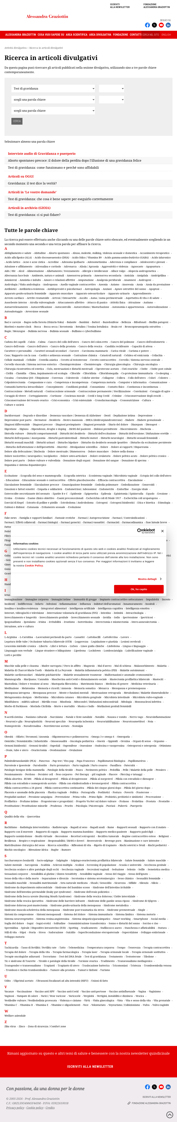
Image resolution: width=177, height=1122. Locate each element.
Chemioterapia (92, 364)
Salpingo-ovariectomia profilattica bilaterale (96, 860)
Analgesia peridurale (109, 280)
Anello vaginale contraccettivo (78, 284)
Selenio (131, 869)
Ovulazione (75, 750)
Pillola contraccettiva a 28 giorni (23, 787)
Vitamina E (42, 1005)
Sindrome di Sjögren (145, 900)
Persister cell (45, 774)
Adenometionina (97, 262)
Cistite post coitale (161, 368)
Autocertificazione (41, 307)
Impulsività (152, 599)
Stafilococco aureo (111, 927)
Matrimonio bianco (92, 683)
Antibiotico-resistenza (31, 289)
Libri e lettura (58, 646)
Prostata (151, 801)
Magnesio (89, 665)
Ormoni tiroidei (38, 745)
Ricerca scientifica (58, 845)
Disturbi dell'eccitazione (102, 433)
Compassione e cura (40, 382)
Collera (121, 377)
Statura (162, 927)
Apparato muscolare (61, 293)
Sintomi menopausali (49, 914)
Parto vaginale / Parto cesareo (90, 765)
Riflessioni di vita (81, 845)
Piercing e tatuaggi (131, 774)
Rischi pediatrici (157, 845)
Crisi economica (61, 400)
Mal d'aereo (104, 665)
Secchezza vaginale (73, 869)
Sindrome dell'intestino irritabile (112, 887)
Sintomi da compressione (19, 914)
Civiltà (9, 373)
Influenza (85, 604)
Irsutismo (69, 621)
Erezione (162, 493)
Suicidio (70, 932)
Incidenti (9, 604)
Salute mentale (13, 865)
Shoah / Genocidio (101, 882)
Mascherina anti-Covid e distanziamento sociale (79, 679)
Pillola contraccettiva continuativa (64, 787)
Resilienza (10, 840)
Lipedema (80, 650)
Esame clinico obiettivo (41, 498)
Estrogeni (102, 502)
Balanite (71, 322)
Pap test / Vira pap (63, 760)
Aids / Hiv (10, 271)
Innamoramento (132, 604)
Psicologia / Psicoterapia (89, 805)
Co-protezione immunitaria (137, 373)
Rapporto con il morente (18, 831)
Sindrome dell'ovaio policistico (91, 891)
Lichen (74, 646)
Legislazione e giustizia (104, 641)
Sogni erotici (43, 923)
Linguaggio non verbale (18, 650)
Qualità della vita (14, 816)
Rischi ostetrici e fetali (132, 845)
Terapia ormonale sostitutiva (148, 952)
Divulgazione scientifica (83, 447)
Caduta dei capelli (14, 341)
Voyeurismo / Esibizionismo (124, 1005)
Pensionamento (13, 774)
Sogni (30, 923)
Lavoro (125, 637)
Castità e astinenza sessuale (55, 355)
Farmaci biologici (48, 522)
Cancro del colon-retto (95, 341)
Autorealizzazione (157, 307)
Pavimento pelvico (96, 769)
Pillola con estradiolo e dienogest (135, 778)
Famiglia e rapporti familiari (36, 517)
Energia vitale (140, 489)
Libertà (43, 646)
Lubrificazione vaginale (139, 650)
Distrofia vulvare (14, 433)
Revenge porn (113, 840)
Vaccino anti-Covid (68, 991)
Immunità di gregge (85, 599)
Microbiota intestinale (117, 697)
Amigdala (142, 275)
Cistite (144, 368)
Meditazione (11, 688)
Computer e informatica (133, 382)
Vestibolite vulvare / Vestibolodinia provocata (30, 1000)
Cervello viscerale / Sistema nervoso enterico (30, 364)
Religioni (164, 836)
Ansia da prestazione (158, 284)
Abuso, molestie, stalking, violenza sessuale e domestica (105, 253)
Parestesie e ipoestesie (17, 765)
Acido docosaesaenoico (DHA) (52, 257)
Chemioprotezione (70, 364)
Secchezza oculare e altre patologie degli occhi (31, 869)
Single (141, 909)
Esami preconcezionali (70, 498)
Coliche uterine (91, 377)
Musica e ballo (86, 706)
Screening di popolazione (101, 865)
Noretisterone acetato (56, 726)
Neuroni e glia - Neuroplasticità (24, 721)
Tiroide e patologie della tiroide (57, 961)
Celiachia (157, 355)
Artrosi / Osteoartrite (64, 298)
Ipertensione (130, 617)
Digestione (10, 429)
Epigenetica (91, 493)
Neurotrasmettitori (134, 721)
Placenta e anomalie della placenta (24, 792)
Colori (152, 377)
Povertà (128, 792)
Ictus (7, 595)
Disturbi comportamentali (42, 433)
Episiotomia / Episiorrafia (128, 493)
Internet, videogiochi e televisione (24, 612)
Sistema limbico (125, 914)
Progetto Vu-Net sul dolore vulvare (96, 801)
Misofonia (65, 701)
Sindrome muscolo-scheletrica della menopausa (32, 909)
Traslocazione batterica (96, 965)
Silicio (154, 882)
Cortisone (56, 395)
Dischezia (145, 429)
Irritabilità (55, 621)
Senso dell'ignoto (138, 874)
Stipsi (23, 932)
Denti (107, 415)
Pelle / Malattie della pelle (138, 769)
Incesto (166, 599)
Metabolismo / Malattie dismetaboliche (146, 692)
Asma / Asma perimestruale (107, 298)
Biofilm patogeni (158, 322)
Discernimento (128, 429)
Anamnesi (130, 280)
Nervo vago (136, 717)
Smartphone (141, 918)
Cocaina (9, 377)
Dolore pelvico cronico (153, 456)
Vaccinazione (24, 991)
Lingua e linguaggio (134, 646)
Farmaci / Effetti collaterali (19, 522)
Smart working (122, 918)
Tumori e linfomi (87, 970)
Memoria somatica (85, 688)
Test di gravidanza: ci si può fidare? (34, 215)
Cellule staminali (14, 359)
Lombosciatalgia (113, 650)
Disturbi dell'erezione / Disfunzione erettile (144, 433)
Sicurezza (120, 882)
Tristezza (136, 965)
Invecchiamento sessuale (85, 617)
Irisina (42, 621)
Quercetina (33, 816)
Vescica (140, 996)
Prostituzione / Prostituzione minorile (26, 805)
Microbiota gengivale (89, 697)
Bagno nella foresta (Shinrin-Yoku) (44, 322)
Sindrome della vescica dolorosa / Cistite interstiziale (104, 896)
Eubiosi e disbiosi (14, 507)
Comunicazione (158, 382)
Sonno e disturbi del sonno (124, 923)
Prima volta (79, 796)
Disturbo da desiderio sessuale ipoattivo (104, 442)
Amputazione (86, 280)
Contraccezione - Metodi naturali (23, 391)
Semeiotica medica (159, 869)
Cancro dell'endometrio (151, 341)
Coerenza (57, 377)
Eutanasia (33, 507)
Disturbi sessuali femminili (142, 438)
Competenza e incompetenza (71, 382)
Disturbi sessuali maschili (19, 442)
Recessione (61, 836)
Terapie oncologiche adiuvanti (22, 956)
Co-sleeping (162, 373)
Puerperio (136, 805)
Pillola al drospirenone (74, 778)
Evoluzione (74, 507)
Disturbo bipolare (68, 442)
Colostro (163, 377)
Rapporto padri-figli (141, 831)
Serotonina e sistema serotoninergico (93, 878)
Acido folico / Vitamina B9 (87, 257)
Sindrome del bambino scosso (72, 887)
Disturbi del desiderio (72, 433)
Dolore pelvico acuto (125, 456)
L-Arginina (10, 637)
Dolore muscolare (98, 451)
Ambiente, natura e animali (48, 275)
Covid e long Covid (98, 395)
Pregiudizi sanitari (15, 796)
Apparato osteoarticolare (90, 293)
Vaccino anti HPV (44, 991)
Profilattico (10, 801)
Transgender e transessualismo (22, 965)
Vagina (142, 991)
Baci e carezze (12, 322)
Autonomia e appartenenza (128, 307)
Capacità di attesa (142, 346)
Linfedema (113, 646)
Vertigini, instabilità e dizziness (115, 996)
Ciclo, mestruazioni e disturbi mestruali (70, 368)
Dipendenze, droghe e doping (48, 429)
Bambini (84, 322)
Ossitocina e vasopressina (109, 745)
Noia (150, 721)
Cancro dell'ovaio (14, 346)
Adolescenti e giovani (152, 262)
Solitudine (60, 923)
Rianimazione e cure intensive (141, 840)
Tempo (121, 947)
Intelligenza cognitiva (110, 608)
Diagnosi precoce (43, 424)
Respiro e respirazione (32, 840)
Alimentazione (35, 271)
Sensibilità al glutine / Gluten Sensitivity (54, 874)
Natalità (99, 717)
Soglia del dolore (14, 923)
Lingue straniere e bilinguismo (53, 650)
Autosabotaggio (13, 311)
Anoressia (128, 284)
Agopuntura (153, 266)
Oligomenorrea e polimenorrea (70, 736)
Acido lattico (13, 262)
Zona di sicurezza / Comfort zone (47, 1026)
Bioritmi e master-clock (17, 326)
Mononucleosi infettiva (148, 701)
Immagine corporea (37, 599)
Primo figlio (95, 796)
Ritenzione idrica (38, 849)
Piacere (113, 774)
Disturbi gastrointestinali (62, 438)
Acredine (53, 262)
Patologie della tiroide (60, 769)
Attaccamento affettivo (71, 302)
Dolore (104, 447)
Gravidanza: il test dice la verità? (32, 183)
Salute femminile (135, 860)
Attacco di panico (97, 302)
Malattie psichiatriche (48, 674)
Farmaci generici (70, 522)
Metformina (41, 697)
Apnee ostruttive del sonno (130, 289)
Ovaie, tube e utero (17, 750)
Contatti (136, 34)
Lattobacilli (93, 637)
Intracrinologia (134, 612)
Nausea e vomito (117, 717)
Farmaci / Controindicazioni (129, 517)
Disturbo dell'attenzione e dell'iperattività (30, 447)
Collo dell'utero (137, 377)
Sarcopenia (31, 865)
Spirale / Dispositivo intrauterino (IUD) (43, 927)
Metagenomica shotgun (18, 697)
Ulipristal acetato (23, 980)
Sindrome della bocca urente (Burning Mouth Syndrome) (37, 896)
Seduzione (118, 869)
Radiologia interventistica (35, 827)
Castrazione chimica (85, 355)
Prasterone (142, 792)
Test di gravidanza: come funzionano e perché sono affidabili (53, 167)
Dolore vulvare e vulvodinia (44, 460)
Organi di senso (142, 741)
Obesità (8, 736)
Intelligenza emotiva (138, 608)
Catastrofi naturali (110, 355)
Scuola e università (130, 865)
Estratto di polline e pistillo (42, 502)
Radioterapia (60, 827)
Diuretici (62, 447)
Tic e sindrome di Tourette (20, 961)
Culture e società (14, 404)
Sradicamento (89, 927)
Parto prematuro (60, 765)
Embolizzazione (130, 484)
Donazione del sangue (106, 460)
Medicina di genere (117, 683)
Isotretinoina (85, 621)
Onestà (101, 741)
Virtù (87, 1000)
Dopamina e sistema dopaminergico (25, 465)
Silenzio (143, 882)
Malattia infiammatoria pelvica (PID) (96, 670)
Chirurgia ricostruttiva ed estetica (24, 368)
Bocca (37, 326)
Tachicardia (11, 947)
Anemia (103, 284)
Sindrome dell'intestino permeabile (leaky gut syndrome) (37, 891)
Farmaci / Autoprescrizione (94, 517)
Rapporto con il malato (153, 827)
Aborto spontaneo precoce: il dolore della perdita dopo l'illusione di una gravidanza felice (74, 160)
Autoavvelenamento (16, 307)
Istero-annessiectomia (144, 621)
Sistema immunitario (100, 914)
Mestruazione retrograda (106, 692)
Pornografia (88, 792)
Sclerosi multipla (62, 865)
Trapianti (49, 965)
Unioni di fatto (99, 980)
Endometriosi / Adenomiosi (80, 489)
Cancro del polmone (122, 341)
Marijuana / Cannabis (36, 679)
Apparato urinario (119, 293)
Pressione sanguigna (40, 796)
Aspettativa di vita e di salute (142, 298)
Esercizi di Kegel (14, 502)
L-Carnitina (26, 637)
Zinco (22, 1026)
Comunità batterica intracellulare (24, 386)
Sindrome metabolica (116, 905)
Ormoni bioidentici (15, 745)
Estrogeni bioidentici (122, 502)
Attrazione (134, 302)
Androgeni (145, 280)
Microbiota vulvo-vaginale (148, 697)
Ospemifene (70, 745)
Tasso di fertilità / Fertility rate (39, 947)
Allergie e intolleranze (95, 271)
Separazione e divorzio (55, 878)
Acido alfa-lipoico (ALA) (18, 257)
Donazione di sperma (134, 460)
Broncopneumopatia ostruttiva (143, 326)
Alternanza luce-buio (16, 275)
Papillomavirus (137, 760)
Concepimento (54, 386)
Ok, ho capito (139, 589)
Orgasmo (159, 741)
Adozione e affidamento (18, 266)
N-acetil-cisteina (13, 717)
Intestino (106, 612)
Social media (158, 918)
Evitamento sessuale (53, 507)
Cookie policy (34, 1108)
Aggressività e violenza (115, 266)
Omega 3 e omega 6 (102, 736)
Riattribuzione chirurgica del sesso (24, 845)
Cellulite (31, 359)
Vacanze (9, 991)
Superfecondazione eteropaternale (98, 932)
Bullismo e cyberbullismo (86, 331)
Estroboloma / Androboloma (77, 502)
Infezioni (51, 604)
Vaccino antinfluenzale (122, 991)
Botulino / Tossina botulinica (92, 326)
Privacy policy (15, 1108)
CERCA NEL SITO (150, 34)
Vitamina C (10, 1005)
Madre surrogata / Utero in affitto (61, 665)
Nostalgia (77, 726)
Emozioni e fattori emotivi (19, 489)
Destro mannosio (73, 420)
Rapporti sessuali (127, 827)
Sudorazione (56, 932)
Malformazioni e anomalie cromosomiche (129, 674)
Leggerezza (81, 641)
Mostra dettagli (147, 579)
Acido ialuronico (161, 257)
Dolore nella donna (123, 451)
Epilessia (106, 493)
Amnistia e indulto (30, 280)
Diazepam (137, 424)
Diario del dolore (118, 424)
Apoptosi (154, 289)
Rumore (66, 849)
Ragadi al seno (79, 827)
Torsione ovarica (88, 961)
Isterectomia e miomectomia (112, 621)
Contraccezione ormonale (61, 391)
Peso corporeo (64, 774)
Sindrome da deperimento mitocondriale (28, 887)
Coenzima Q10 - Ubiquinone (33, 377)
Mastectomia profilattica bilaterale (130, 679)
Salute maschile (157, 860)
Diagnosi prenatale (95, 424)
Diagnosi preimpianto (68, 424)
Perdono (30, 774)
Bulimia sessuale (59, 331)
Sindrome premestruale (121, 909)
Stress (42, 932)
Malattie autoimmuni (132, 670)
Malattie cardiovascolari (18, 674)
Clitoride (75, 373)
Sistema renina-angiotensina (52, 918)
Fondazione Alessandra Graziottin (156, 5)
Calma (41, 341)
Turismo (105, 970)
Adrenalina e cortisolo (48, 266)
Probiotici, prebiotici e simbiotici (124, 796)
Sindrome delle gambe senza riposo (109, 900)
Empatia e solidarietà (50, 489)
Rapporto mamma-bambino (77, 831)
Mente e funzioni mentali (73, 692)
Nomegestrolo (12, 726)
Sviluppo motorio (14, 936)
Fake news (10, 517)
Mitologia (126, 701)
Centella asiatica (48, 359)
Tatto (62, 947)
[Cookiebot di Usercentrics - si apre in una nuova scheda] (140, 531)
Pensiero (161, 769)
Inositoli (150, 604)
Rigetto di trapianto (105, 845)
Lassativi (79, 637)
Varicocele (75, 996)
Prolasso (124, 801)
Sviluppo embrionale (153, 932)
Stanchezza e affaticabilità (140, 927)
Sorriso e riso (150, 923)
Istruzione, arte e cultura (19, 626)
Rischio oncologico (15, 849)
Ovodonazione (58, 750)
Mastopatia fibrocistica (65, 683)
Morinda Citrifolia (40, 706)
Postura (117, 792)
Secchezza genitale (155, 865)
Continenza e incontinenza (142, 386)
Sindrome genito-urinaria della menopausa (75, 905)
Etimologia (164, 502)
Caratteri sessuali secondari (51, 350)
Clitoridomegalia (108, 373)
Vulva (146, 1005)
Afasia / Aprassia (89, 266)
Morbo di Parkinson (15, 706)
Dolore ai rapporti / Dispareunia (129, 447)
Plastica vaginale (57, 792)
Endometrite (106, 489)
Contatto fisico (116, 386)
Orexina (125, 741)
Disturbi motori (89, 438)
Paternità (129, 765)
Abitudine (40, 253)
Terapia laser (89, 952)
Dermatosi (40, 420)
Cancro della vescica (90, 346)
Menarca (104, 688)
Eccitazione (11, 475)
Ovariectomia (39, 750)
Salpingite (62, 860)
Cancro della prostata (63, 346)
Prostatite (164, 801)
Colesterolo (72, 377)
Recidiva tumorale (108, 836)
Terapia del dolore (15, 952)
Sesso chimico (126, 878)
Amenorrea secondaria (107, 275)
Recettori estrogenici (83, 836)
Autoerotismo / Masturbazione (91, 307)
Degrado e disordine (35, 415)
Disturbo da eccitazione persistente (151, 442)
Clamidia (21, 373)
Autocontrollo (63, 307)
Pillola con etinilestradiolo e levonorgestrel (84, 783)
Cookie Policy (34, 565)
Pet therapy (82, 774)
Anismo (115, 284)
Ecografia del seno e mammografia (41, 475)
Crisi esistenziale (82, 400)
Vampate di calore (27, 996)
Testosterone (133, 956)
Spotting (73, 927)
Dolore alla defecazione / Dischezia (24, 451)
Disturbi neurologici (112, 438)
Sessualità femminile (148, 878)
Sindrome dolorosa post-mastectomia (26, 905)
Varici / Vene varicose (53, 996)
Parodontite (40, 765)
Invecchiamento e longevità (20, 617)
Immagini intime (61, 599)
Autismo (148, 302)
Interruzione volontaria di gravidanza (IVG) (72, 612)
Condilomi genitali (76, 386)
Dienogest (151, 424)
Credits (50, 1108)
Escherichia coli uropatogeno (141, 498)
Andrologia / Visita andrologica (22, 284)
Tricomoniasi (120, 965)
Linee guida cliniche (92, 646)
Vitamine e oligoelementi (65, 1005)
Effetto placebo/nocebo (81, 480)
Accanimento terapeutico (154, 253)
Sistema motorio (146, 914)
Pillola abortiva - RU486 (17, 778)
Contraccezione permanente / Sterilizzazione (104, 391)
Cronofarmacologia (106, 400)
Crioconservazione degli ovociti (143, 395)
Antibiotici (10, 289)
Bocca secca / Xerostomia (58, 326)
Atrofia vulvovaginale (42, 302)
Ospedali (55, 745)
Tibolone (149, 956)
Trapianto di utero (68, 965)
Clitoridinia (89, 373)
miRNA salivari (30, 701)
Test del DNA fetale (70, 956)
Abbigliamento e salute (17, 253)
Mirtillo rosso (49, 701)
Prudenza (56, 805)
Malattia (162, 665)
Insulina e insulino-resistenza (21, 608)
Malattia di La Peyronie (58, 670)
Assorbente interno (15, 302)
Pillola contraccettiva (124, 783)
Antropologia (92, 289)
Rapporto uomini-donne (18, 836)
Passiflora (115, 765)
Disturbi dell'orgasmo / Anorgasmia (24, 438)
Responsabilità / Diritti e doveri (66, 840)
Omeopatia (123, 736)
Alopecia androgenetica (142, 271)
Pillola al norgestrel (101, 778)
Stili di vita (10, 932)
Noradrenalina (32, 726)
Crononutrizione (129, 400)
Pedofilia (115, 769)
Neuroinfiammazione (158, 717)
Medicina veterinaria (143, 683)
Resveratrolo (94, 840)
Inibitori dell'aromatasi (107, 604)
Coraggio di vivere (15, 395)
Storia (32, 932)
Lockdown (95, 650)
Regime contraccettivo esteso (139, 836)
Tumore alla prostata (62, 970)
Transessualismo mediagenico (135, 961)
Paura (79, 769)
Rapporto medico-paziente (111, 831)
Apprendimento (142, 293)
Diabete (129, 420)
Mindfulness (11, 701)
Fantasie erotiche (65, 517)
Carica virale (118, 350)
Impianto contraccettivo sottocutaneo (121, 599)
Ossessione (86, 745)
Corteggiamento (38, 395)
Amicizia (129, 275)
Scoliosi (79, 865)
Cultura (146, 400)
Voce (85, 1005)
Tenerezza (134, 947)
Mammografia (12, 679)
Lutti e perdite (12, 655)
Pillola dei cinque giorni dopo (104, 787)
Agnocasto (137, 266)
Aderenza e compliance (123, 262)
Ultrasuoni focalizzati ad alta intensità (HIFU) (62, 980)
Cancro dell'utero (37, 346)
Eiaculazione (135, 480)
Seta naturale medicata (74, 882)
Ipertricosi (147, 617)
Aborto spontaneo (59, 253)
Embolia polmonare (106, 484)
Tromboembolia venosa (157, 965)
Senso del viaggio (115, 874)
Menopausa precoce (44, 692)
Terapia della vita (39, 952)
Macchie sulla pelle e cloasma (21, 665)
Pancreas (44, 760)
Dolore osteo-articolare (73, 456)
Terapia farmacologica (66, 952)
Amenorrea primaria (79, 275)
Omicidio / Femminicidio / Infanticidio (26, 741)
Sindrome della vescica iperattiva (23, 900)
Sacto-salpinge (45, 860)
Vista (120, 1000)
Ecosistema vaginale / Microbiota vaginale (113, 475)
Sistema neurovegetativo (18, 918)
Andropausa (50, 284)
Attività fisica (117, 302)
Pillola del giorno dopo (137, 787)
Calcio (31, 341)
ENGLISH (166, 34)
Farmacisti (113, 522)
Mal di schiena (122, 665)
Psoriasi (110, 805)
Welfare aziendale (15, 1015)
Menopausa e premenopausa (129, 688)
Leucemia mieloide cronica (20, 646)
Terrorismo (49, 956)
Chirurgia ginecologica (117, 364)
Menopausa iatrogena (17, 692)
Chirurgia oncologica (145, 364)
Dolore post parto (14, 460)
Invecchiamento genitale (54, 617)
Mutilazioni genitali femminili (114, 706)
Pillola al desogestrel (46, 778)
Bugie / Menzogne (14, 331)
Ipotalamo (30, 621)
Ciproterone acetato (107, 368)
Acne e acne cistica (34, 262)
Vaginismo (155, 991)
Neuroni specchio (55, 721)
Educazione (12, 480)
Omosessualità (59, 741)
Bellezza (126, 322)
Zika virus (10, 1026)
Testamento (116, 956)
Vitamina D (26, 1005)
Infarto (39, 604)
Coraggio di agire (160, 391)
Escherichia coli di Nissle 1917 (103, 498)
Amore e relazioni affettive (59, 280)
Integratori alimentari (54, 608)
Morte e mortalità (64, 706)
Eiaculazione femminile (18, 484)
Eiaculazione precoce (47, 484)
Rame (111, 827)
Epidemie (76, 493)
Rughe (55, 849)
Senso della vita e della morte (21, 878)
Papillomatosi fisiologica (111, 760)
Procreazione (153, 796)
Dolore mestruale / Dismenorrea (66, 451)
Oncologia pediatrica (82, 741)
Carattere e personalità (18, 350)
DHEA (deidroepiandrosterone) (104, 420)
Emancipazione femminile (77, 484)
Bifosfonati (140, 322)
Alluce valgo (118, 271)
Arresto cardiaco (14, 298)
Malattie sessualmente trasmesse (83, 674)
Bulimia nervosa (37, 331)
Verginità (88, 996)
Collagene (108, 377)
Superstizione (130, 932)
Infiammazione (68, 604)
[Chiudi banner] (162, 531)
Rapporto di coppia (47, 831)
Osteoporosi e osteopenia (141, 745)
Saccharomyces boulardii (19, 860)
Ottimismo (165, 745)
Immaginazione (13, 599)
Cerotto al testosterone (74, 359)
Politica (74, 792)
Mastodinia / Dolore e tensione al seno (26, 683)
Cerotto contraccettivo (103, 359)
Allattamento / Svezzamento (63, 271)
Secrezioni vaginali (98, 869)
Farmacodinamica (132, 522)
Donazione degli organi (76, 460)
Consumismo (97, 386)
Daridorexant (12, 415)
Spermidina (11, 927)
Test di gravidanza (95, 956)
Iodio (117, 617)
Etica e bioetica (146, 502)
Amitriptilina (158, 275)
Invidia (107, 617)
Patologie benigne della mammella (24, 769)
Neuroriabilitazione (108, 721)
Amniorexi (10, 280)
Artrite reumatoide (38, 298)
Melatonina (28, 688)
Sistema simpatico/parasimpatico (91, 918)
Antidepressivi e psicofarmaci (64, 289)
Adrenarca (70, 266)
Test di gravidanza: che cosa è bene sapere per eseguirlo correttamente (60, 199)
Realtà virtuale (43, 836)
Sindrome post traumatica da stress (83, 909)
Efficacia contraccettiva (111, 480)
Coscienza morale (74, 395)
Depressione (145, 415)
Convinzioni (140, 391)
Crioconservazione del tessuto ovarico (26, 400)
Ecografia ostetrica (75, 475)
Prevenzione (62, 796)
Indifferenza (25, 604)
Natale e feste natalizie (79, 717)
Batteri (96, 322)
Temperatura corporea (100, 947)
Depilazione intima (124, 415)
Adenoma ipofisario (73, 262)
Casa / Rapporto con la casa (20, 355)
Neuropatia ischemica (81, 721)
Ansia (140, 284)
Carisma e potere (139, 350)
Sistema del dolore (75, 914)
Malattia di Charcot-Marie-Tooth (23, 670)
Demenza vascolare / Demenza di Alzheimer (75, 415)
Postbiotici (104, 792)
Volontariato (98, 1005)
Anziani (107, 289)
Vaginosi (9, 996)
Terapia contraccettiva (156, 947)
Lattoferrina (110, 637)
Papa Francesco (86, 760)
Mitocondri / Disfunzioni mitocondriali (96, 701)
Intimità (118, 612)
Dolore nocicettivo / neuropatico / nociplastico (31, 456)
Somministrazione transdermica (87, 923)
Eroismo (20, 498)
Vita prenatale (162, 1000)
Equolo (150, 493)
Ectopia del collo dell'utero (155, 475)
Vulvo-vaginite (160, 1005)
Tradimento (108, 961)
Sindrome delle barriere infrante (65, 900)
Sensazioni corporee (16, 874)
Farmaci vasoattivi (93, 522)
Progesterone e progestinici (57, 801)
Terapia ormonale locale (114, 952)
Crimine (117, 395)
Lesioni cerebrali (131, 641)
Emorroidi (148, 484)
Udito (7, 980)
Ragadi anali (97, 827)
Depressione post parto (17, 420)
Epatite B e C (60, 493)
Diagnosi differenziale (17, 424)
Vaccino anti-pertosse (94, 991)
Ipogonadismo (12, 621)
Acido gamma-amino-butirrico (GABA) (127, 257)
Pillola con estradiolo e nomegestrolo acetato (30, 783)
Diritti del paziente (80, 429)
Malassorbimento (144, 665)
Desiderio (54, 420)
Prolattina (137, 801)
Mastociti (158, 679)
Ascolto (83, 298)
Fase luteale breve (156, 522)
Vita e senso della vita (138, 1000)
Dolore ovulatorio (100, 456)
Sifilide (133, 882)
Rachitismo (10, 827)
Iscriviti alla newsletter (120, 5)
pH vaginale (99, 774)
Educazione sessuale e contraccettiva (43, 480)
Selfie (141, 869)
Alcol (21, 271)
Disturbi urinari (45, 442)
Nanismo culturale (36, 717)
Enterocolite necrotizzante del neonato (27, 493)
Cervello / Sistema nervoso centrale (139, 359)
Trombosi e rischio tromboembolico (26, 970)
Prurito (69, 805)
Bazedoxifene (111, 322)
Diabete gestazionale (149, 420)
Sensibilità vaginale (91, 874)
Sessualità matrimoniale (44, 882)
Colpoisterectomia (14, 382)
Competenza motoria (103, 382)
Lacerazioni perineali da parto (54, 637)
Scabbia (45, 865)
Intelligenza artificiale (82, 608)
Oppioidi (113, 741)
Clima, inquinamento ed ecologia (48, 373)
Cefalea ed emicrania (136, 355)
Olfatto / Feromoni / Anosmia (32, 736)
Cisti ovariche (130, 368)
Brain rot (116, 326)
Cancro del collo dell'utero (63, 341)
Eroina (8, 498)
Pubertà (122, 805)
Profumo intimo (29, 801)
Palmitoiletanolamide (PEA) (20, 760)
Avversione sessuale (37, 311)
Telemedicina (76, 947)
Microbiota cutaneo (62, 697)
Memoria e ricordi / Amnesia (54, 688)
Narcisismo (56, 717)
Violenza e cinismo (70, 1000)
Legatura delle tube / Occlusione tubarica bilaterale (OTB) (38, 641)
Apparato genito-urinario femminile (25, 293)
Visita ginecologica (103, 1000)
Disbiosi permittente (105, 429)
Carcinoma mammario (95, 350)
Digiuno (24, 429)
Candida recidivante (117, 346)
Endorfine (123, 489)
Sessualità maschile (15, 882)
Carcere (74, 350)
